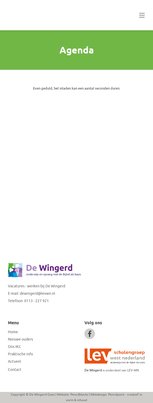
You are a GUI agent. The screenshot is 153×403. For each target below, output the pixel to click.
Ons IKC (14, 347)
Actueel (14, 361)
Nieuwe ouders (20, 339)
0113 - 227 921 (36, 301)
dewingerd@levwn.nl (37, 293)
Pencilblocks (79, 394)
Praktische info (20, 354)
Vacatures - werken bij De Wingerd (36, 286)
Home (13, 332)
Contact (14, 369)
